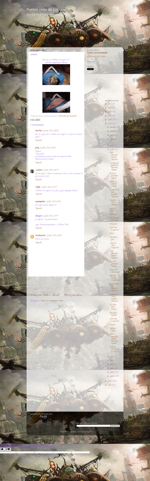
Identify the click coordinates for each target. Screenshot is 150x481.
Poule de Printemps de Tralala (114, 349)
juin (111, 356)
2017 (110, 108)
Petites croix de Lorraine (47, 10)
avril (112, 364)
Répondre (38, 140)
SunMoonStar (40, 235)
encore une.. (113, 214)
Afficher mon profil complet (96, 56)
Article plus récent (39, 295)
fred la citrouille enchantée (98, 53)
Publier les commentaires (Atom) (52, 300)
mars (112, 368)
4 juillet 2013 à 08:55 (50, 170)
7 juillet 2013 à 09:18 (54, 235)
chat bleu (38, 130)
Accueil (56, 295)
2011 (110, 385)
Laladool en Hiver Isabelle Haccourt (114, 298)
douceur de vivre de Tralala (113, 184)
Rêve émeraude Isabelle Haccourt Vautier (114, 339)
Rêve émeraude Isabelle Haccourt (114, 156)
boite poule (113, 224)
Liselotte (38, 170)
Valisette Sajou (113, 329)
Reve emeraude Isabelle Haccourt (114, 255)
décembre (113, 127)
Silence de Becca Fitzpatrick (114, 245)
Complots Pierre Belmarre (114, 202)
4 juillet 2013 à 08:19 (48, 147)
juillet (112, 149)
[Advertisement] (44, 33)
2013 (110, 123)
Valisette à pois (113, 238)
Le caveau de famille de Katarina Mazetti (114, 166)
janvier (112, 376)
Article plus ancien (73, 295)
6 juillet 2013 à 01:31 (53, 201)
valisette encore (112, 209)
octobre (112, 135)
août (112, 145)
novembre (113, 131)
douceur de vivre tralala (115, 271)
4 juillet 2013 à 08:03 (50, 130)
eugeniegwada (40, 201)
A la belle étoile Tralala (113, 307)
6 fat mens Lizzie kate (114, 228)
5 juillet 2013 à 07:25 (49, 187)
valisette (112, 324)
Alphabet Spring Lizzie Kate (115, 278)
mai (111, 360)
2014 (110, 120)
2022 (110, 104)
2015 (110, 116)
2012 (110, 381)
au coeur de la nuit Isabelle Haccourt (114, 193)
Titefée (37, 187)
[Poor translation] (7, 449)
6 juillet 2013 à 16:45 (50, 216)
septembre (113, 139)
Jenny (37, 147)
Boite (112, 233)
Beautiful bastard (113, 314)
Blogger (88, 431)
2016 (110, 112)
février (112, 372)
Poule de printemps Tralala (114, 176)
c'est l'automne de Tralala (114, 219)
